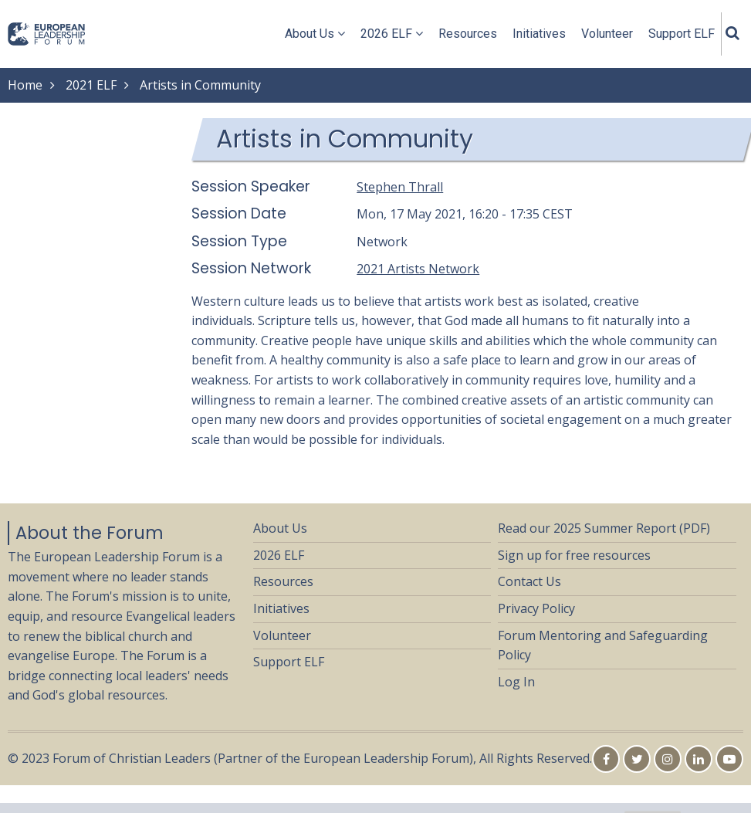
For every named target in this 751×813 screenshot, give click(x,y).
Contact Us (529, 581)
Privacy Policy (536, 608)
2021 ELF (91, 84)
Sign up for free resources (574, 555)
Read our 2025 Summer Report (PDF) (604, 528)
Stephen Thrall (400, 186)
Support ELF (681, 33)
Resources (467, 33)
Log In (516, 681)
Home (25, 84)
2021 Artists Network (418, 268)
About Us (315, 33)
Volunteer (607, 33)
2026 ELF (391, 33)
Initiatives (539, 33)
